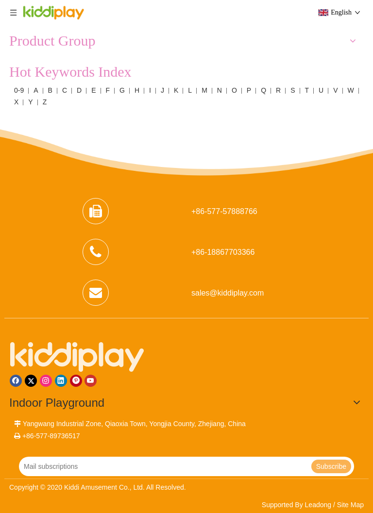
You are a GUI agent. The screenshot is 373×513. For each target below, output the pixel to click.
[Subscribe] (331, 466)
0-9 (19, 90)
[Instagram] (46, 381)
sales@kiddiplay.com (227, 293)
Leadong (318, 505)
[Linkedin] (61, 381)
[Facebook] (16, 381)
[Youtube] (91, 381)
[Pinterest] (76, 381)
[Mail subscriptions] (164, 466)
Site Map (350, 505)
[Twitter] (31, 381)
